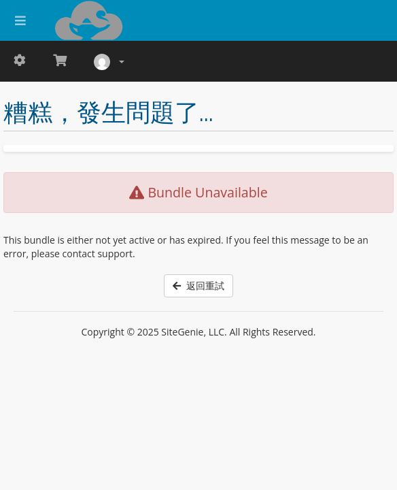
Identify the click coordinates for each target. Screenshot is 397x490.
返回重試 (198, 285)
